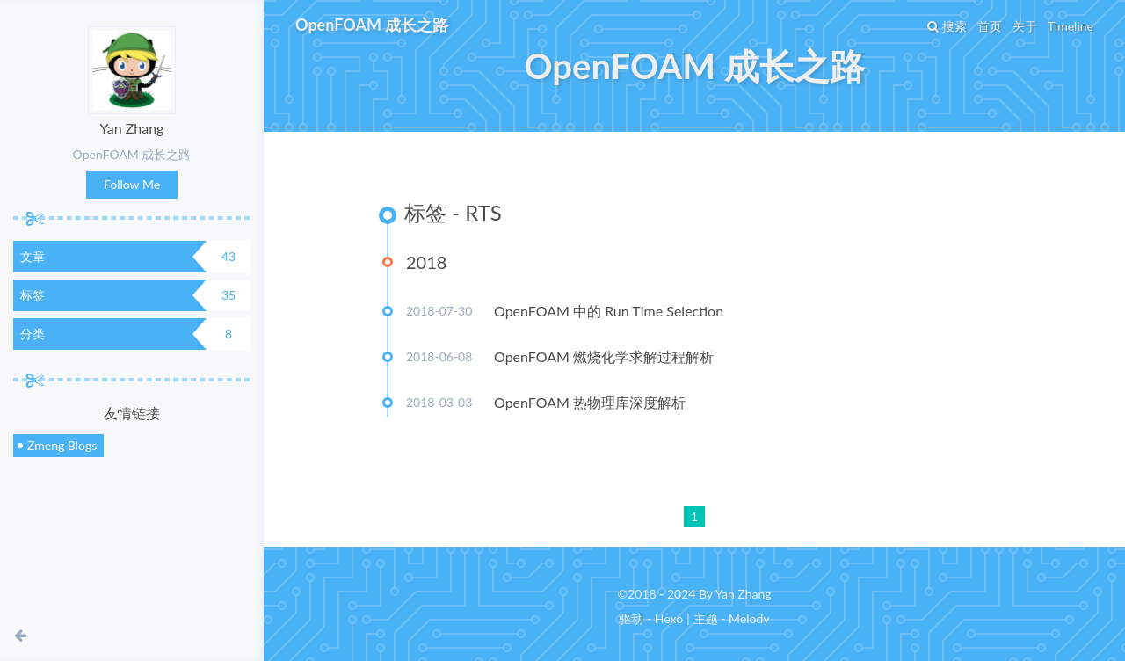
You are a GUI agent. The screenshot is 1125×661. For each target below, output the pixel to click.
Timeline (1070, 25)
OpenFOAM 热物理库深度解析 (590, 402)
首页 (989, 25)
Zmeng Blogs (62, 445)
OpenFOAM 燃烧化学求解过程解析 (604, 356)
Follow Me (132, 184)
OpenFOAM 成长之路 (371, 24)
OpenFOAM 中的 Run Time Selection (608, 310)
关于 (1024, 25)
